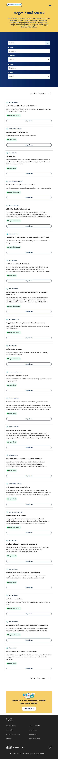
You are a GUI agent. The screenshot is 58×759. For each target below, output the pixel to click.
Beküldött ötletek (11, 726)
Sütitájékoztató (33, 730)
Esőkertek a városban (14, 349)
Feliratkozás (28, 709)
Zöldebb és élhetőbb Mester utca (18, 264)
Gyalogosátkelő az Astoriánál (17, 375)
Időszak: (10, 47)
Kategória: (11, 56)
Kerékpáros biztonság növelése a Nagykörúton (23, 572)
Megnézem (29, 121)
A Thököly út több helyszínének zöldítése (21, 106)
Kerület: (10, 64)
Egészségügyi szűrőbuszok (16, 516)
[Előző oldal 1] (48, 93)
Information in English (34, 739)
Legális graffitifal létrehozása (17, 132)
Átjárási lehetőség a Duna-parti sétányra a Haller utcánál (27, 625)
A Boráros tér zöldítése (14, 599)
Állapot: (10, 73)
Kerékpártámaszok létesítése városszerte (21, 544)
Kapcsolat (8, 739)
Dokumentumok (33, 734)
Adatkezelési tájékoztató (13, 734)
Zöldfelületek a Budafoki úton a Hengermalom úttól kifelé (27, 237)
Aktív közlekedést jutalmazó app (18, 209)
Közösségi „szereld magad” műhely (19, 430)
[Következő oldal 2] (51, 93)
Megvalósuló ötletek (34, 726)
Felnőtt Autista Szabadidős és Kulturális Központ (24, 459)
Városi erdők (10, 156)
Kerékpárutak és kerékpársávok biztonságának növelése (27, 402)
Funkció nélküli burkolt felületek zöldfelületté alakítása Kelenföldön (26, 293)
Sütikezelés (9, 730)
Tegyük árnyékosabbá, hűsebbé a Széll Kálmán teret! (25, 323)
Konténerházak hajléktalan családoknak (21, 185)
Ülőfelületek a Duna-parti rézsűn (18, 487)
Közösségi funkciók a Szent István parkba (21, 651)
